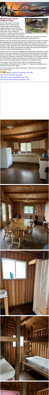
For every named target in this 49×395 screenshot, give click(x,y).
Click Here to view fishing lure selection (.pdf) (14, 79)
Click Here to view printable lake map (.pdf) (14, 77)
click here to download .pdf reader (22, 72)
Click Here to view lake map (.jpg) (11, 75)
